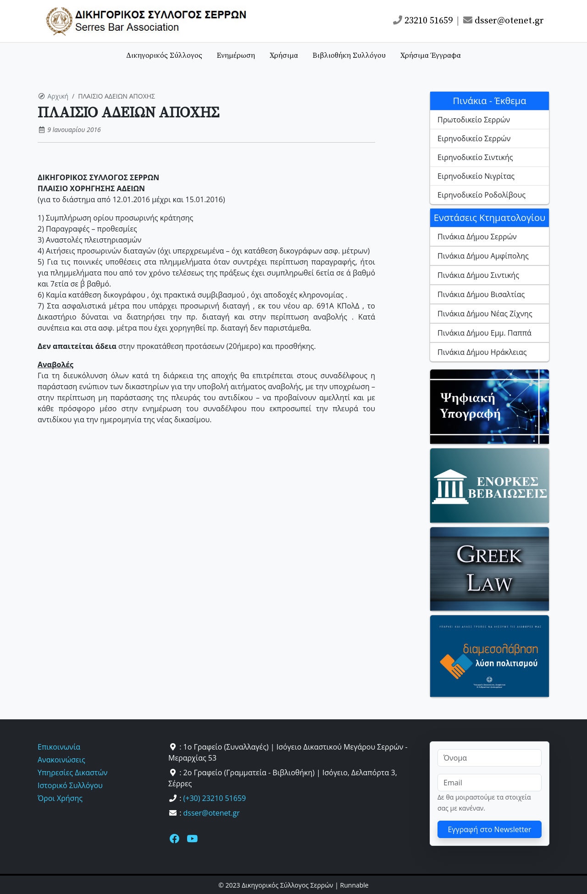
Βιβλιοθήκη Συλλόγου (349, 55)
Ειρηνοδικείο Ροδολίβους (481, 195)
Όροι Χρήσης (60, 798)
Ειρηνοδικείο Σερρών (473, 138)
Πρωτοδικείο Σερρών (473, 120)
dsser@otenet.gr (503, 21)
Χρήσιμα (284, 55)
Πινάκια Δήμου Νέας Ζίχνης (484, 314)
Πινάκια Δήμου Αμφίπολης (483, 256)
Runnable (354, 885)
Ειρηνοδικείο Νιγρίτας (476, 176)
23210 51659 (423, 21)
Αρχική (58, 96)
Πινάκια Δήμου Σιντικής (478, 275)
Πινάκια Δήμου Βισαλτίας (481, 294)
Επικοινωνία (59, 747)
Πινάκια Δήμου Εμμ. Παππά (484, 333)
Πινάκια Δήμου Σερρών (477, 237)
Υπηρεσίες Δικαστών (72, 772)
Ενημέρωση (236, 55)
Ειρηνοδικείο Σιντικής (475, 157)
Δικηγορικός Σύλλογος (164, 55)
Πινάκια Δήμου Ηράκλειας (482, 352)
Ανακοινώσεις (61, 760)
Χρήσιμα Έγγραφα (430, 55)
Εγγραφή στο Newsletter (489, 829)
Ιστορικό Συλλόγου (70, 785)
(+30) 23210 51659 (214, 798)
